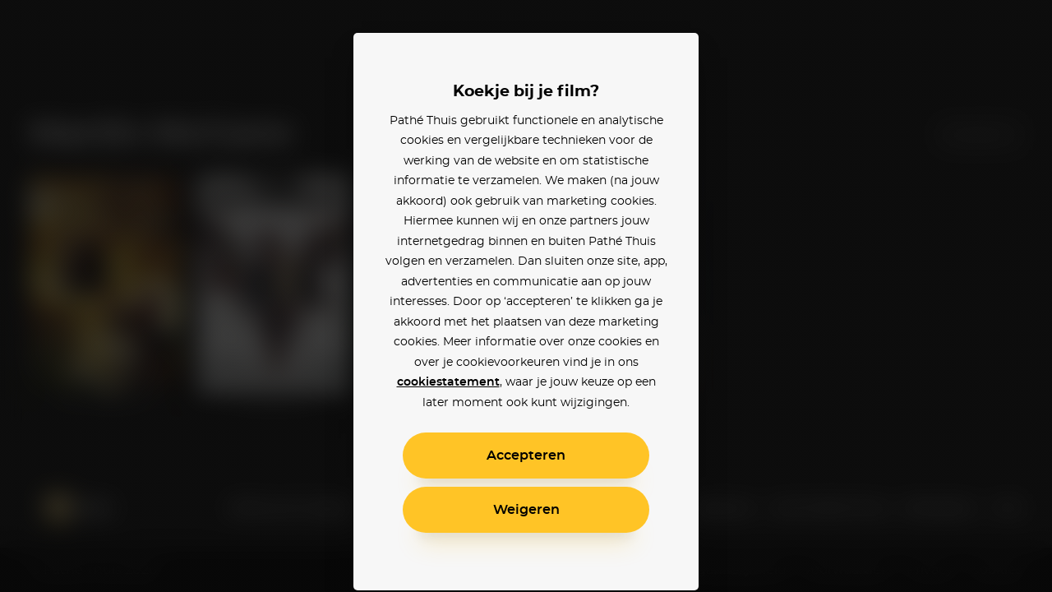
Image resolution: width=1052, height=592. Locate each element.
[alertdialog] (526, 296)
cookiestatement (448, 382)
